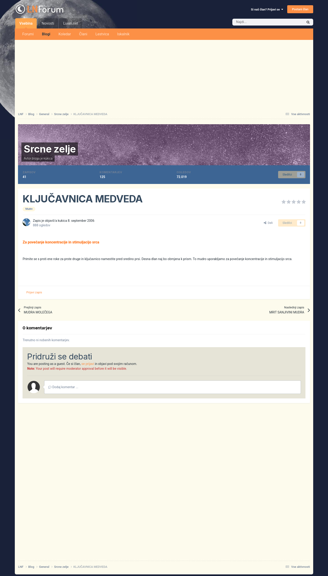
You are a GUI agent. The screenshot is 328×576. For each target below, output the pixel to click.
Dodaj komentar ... (63, 387)
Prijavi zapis (34, 292)
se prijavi (88, 364)
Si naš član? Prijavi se (267, 9)
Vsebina (26, 24)
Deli (268, 223)
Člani (83, 34)
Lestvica (102, 34)
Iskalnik (123, 34)
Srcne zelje (50, 149)
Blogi (46, 34)
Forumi (28, 34)
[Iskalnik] (258, 22)
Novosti (48, 23)
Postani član (300, 9)
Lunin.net (70, 23)
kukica (48, 158)
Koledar (65, 34)
